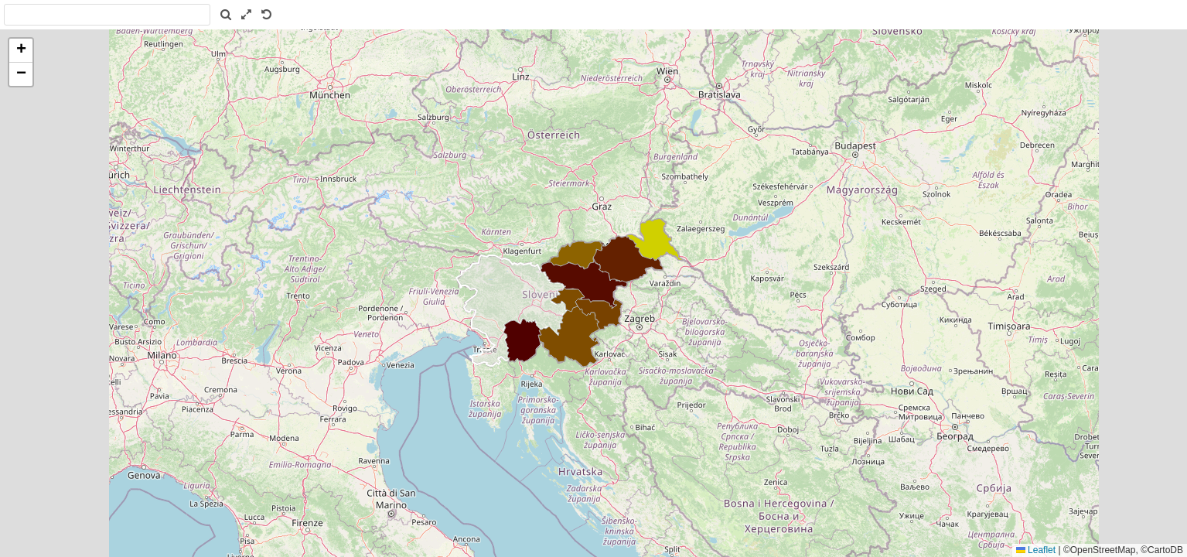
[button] (20, 51)
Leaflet (1036, 550)
